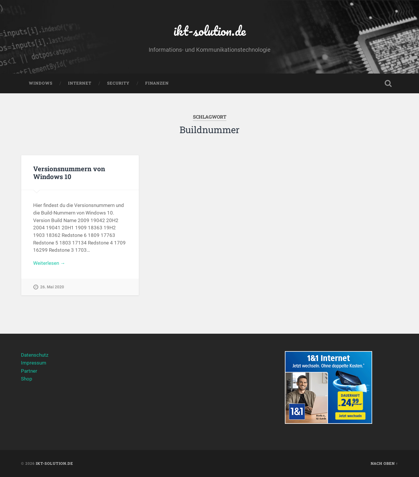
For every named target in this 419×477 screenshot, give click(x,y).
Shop (26, 379)
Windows (40, 83)
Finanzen (157, 83)
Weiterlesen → (49, 263)
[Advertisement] (209, 392)
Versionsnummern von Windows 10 (69, 172)
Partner (29, 371)
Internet (79, 83)
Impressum (33, 363)
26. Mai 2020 (52, 287)
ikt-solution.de (209, 30)
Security (118, 83)
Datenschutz (34, 355)
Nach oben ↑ (384, 463)
